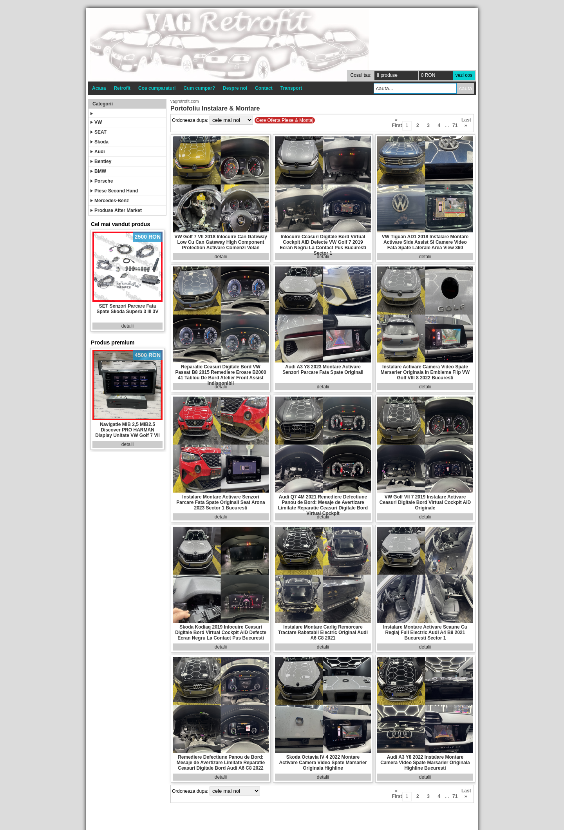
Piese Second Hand (114, 191)
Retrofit (122, 88)
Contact (264, 88)
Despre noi (235, 88)
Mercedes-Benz (109, 200)
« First (396, 121)
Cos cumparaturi (156, 88)
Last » (465, 121)
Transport (291, 88)
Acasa (99, 88)
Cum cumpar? (199, 88)
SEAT (98, 132)
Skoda (99, 142)
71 (454, 125)
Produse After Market (116, 210)
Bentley (100, 161)
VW (96, 122)
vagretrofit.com (184, 101)
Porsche (101, 181)
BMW (98, 171)
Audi (97, 151)
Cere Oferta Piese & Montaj (284, 120)
